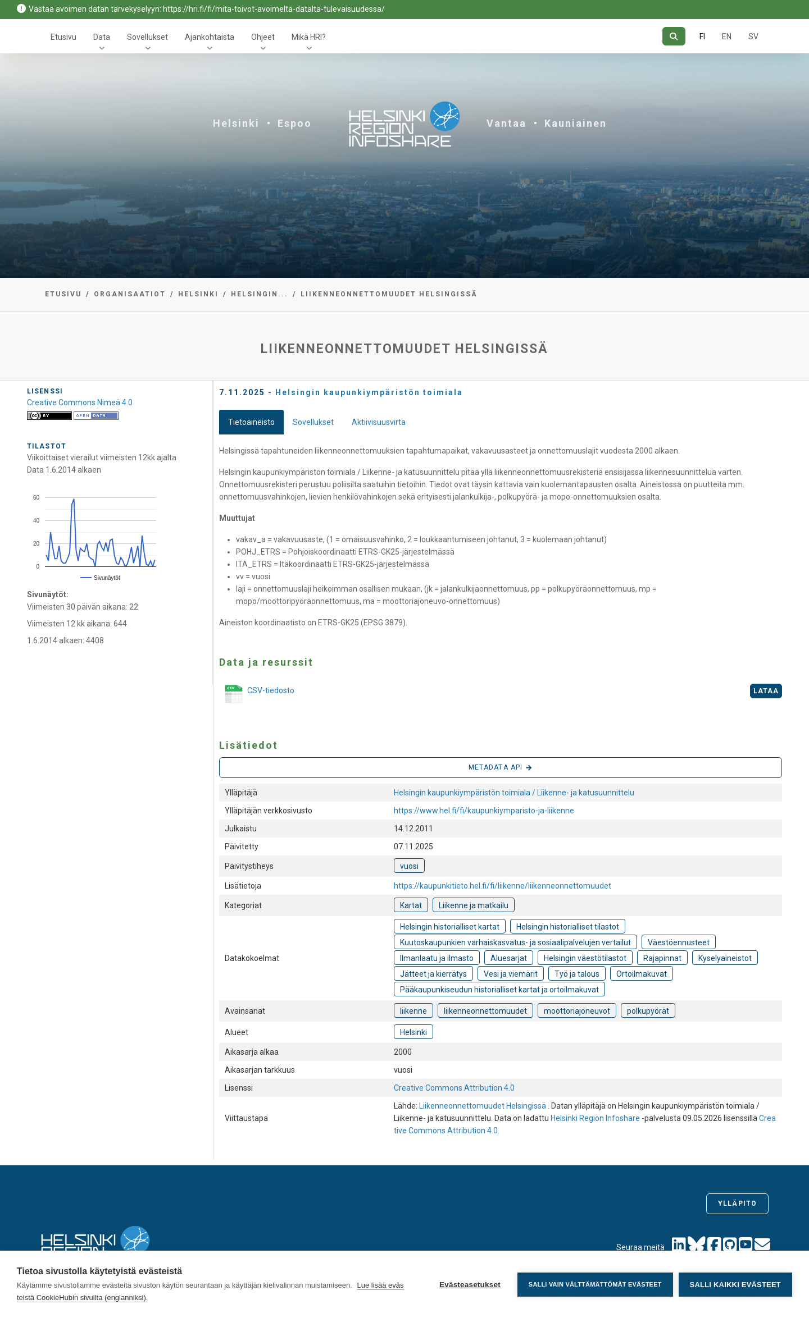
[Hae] (673, 36)
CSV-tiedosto (256, 694)
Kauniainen (575, 123)
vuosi (409, 866)
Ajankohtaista (209, 37)
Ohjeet (263, 37)
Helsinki (236, 123)
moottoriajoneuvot (577, 1010)
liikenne (413, 1010)
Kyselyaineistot (725, 958)
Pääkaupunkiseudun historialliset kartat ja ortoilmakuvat (499, 989)
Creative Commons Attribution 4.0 (454, 1087)
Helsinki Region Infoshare (595, 1118)
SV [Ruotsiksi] (753, 36)
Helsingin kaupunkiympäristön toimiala (369, 392)
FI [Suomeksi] (702, 36)
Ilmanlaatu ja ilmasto (437, 958)
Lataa (766, 691)
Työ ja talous (577, 973)
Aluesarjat (508, 958)
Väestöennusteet (679, 942)
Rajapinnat (662, 958)
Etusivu (63, 37)
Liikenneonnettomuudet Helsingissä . (485, 1105)
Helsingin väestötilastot (585, 958)
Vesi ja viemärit (511, 973)
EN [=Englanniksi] (726, 36)
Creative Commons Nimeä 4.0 (80, 402)
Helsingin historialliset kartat (449, 926)
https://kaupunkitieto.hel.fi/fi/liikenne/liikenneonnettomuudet (502, 885)
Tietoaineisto (251, 422)
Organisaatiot (130, 294)
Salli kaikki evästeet (735, 1284)
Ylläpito (737, 1203)
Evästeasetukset (470, 1284)
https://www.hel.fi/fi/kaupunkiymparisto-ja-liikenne (484, 810)
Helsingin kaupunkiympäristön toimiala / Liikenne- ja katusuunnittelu (514, 792)
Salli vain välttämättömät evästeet (595, 1284)
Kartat (411, 905)
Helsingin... (259, 294)
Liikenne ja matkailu (473, 905)
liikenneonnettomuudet (485, 1010)
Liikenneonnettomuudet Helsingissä (389, 294)
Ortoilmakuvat (641, 973)
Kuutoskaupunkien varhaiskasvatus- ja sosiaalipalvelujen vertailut (515, 942)
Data (101, 37)
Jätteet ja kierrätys (433, 973)
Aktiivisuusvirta (379, 422)
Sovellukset (147, 37)
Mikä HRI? (309, 37)
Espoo (295, 123)
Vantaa (506, 123)
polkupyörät (648, 1010)
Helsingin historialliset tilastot (567, 926)
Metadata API (501, 768)
